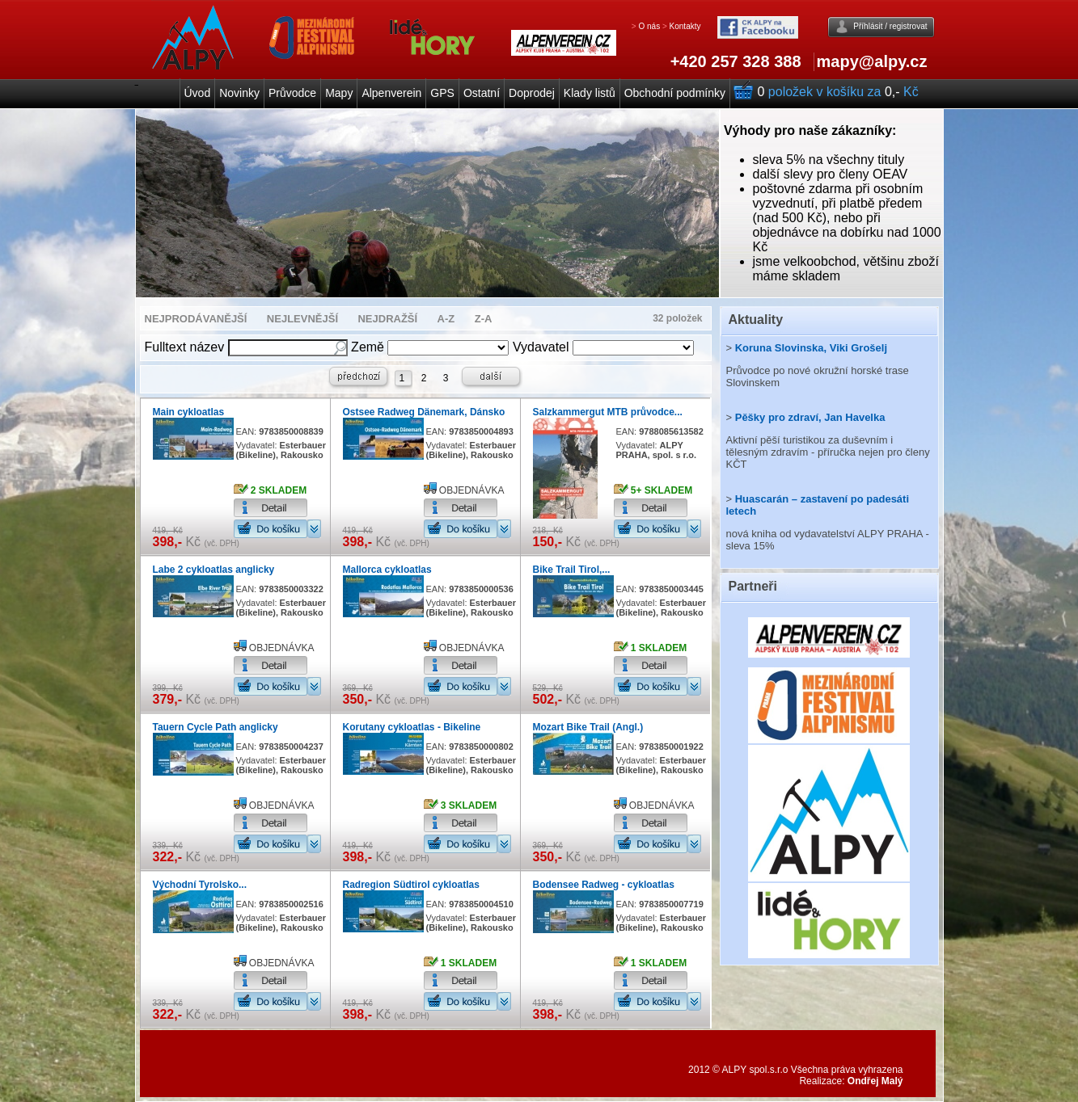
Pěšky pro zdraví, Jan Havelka (810, 417)
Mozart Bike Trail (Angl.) (588, 727)
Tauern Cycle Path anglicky (215, 727)
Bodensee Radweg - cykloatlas (603, 884)
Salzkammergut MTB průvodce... (608, 412)
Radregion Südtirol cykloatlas (411, 884)
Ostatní (481, 92)
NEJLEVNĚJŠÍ (302, 319)
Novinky (239, 92)
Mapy (339, 92)
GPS (442, 92)
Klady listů (589, 92)
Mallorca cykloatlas (387, 569)
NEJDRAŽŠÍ (387, 319)
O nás (649, 26)
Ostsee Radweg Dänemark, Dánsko (424, 412)
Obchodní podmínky (674, 92)
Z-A (483, 319)
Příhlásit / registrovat (890, 26)
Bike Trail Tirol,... (572, 569)
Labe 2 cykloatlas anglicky (214, 569)
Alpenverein (391, 92)
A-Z (446, 319)
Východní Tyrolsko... (200, 884)
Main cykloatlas (189, 412)
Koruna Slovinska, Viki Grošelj (811, 348)
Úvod (197, 92)
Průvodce (292, 92)
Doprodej (532, 92)
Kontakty (685, 26)
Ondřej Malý (875, 1081)
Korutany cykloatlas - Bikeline (412, 727)
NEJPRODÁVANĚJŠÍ (196, 319)
